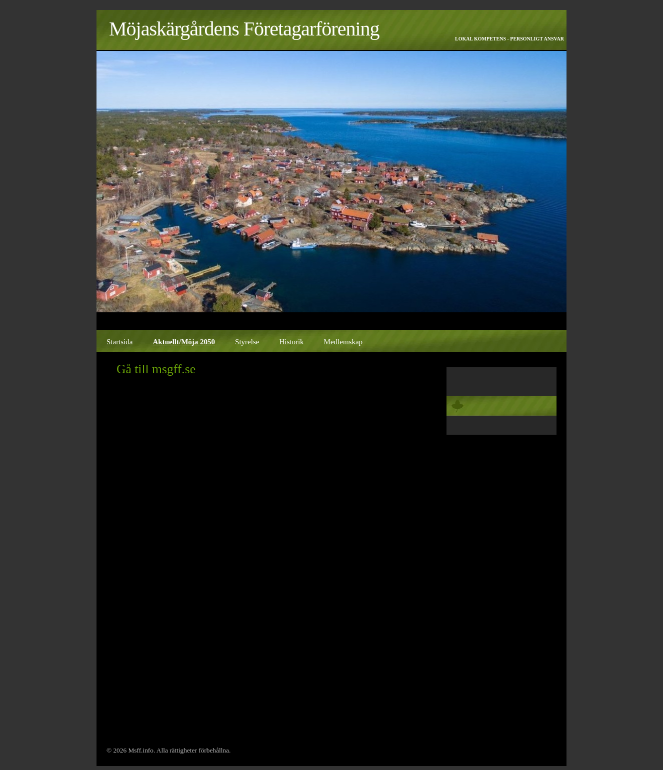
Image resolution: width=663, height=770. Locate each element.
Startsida (119, 342)
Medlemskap (343, 342)
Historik (291, 342)
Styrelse (247, 342)
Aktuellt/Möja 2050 (184, 342)
